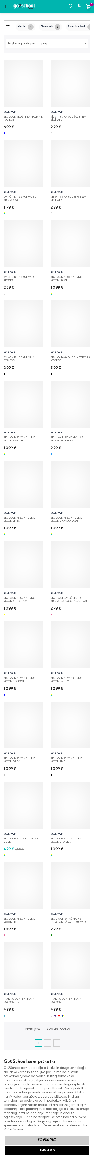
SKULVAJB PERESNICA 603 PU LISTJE (22, 839)
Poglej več (47, 1140)
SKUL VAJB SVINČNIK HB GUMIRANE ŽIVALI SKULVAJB (68, 919)
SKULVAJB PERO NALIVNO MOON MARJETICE (19, 438)
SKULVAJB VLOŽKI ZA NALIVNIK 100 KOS (23, 117)
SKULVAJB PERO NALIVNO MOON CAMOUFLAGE (66, 518)
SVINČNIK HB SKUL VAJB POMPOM (19, 357)
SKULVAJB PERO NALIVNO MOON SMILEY (66, 678)
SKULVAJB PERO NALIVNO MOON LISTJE (19, 919)
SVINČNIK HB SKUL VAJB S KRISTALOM (20, 197)
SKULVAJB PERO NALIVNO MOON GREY (19, 758)
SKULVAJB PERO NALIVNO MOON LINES (19, 518)
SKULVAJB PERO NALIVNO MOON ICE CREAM (19, 598)
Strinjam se (47, 1150)
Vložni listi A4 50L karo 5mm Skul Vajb (68, 197)
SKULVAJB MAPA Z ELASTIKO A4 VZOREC (70, 357)
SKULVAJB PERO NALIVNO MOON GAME (66, 277)
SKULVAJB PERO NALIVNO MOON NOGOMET (19, 678)
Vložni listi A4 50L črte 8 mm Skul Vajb (68, 117)
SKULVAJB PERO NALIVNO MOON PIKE (66, 758)
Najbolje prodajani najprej (48, 43)
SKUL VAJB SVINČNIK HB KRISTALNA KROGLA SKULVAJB (70, 598)
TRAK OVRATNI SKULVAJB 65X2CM (66, 999)
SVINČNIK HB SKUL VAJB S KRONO (20, 277)
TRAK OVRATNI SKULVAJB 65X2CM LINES (19, 999)
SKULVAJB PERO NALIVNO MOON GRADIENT (66, 839)
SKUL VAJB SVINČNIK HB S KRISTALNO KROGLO (67, 438)
